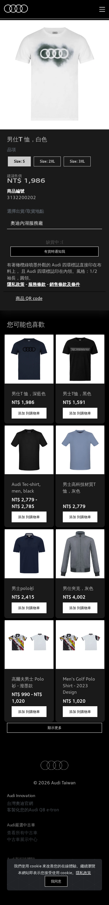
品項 (11, 149)
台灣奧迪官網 (20, 817)
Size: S (19, 161)
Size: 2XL (47, 161)
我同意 (56, 881)
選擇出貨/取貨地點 (25, 211)
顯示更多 (55, 727)
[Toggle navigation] (102, 9)
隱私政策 (83, 872)
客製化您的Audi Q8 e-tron (33, 824)
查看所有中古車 (22, 853)
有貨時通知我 (54, 251)
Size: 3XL (77, 161)
